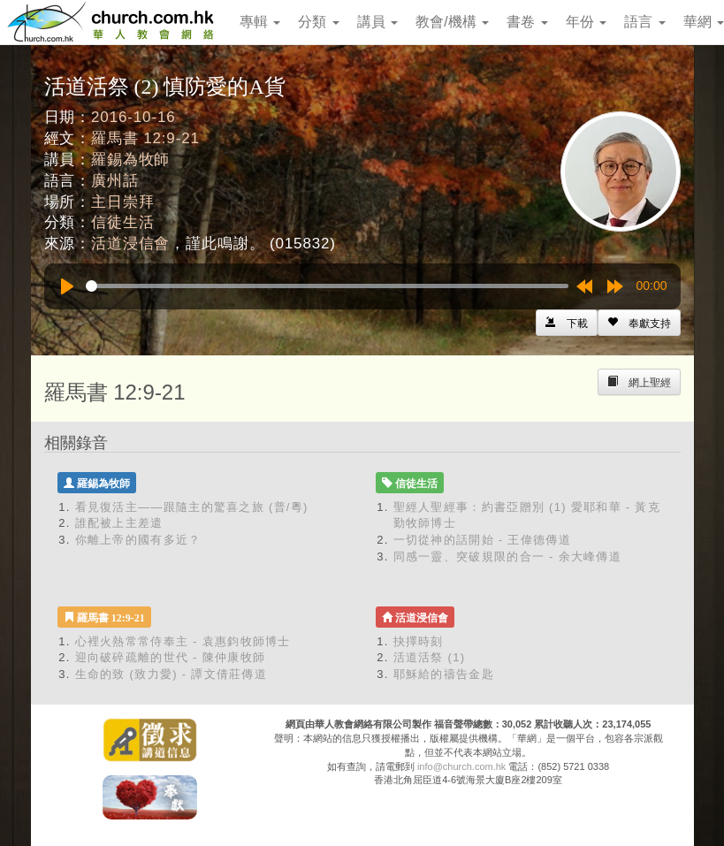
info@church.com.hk (461, 766)
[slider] (327, 286)
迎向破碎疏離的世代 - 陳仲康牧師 (170, 657)
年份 (586, 21)
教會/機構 (452, 21)
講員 (377, 21)
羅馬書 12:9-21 (145, 138)
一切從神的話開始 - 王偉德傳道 (482, 539)
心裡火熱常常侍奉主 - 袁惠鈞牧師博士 (183, 641)
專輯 (260, 21)
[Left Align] (639, 322)
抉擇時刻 (418, 641)
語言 (644, 21)
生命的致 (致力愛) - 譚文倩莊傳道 (171, 674)
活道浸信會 (130, 243)
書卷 (527, 21)
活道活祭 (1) (429, 657)
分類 (318, 21)
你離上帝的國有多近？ (138, 539)
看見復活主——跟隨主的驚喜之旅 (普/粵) (192, 507)
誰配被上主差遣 (119, 523)
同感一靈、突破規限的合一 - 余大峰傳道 (507, 556)
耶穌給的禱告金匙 (443, 674)
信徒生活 (122, 222)
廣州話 (115, 180)
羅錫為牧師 (130, 159)
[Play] (67, 286)
